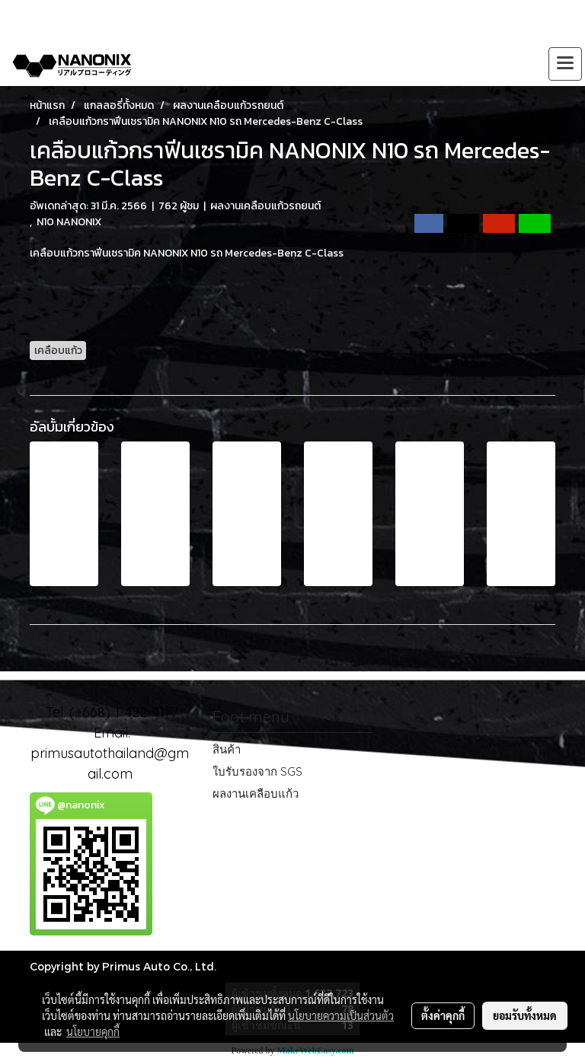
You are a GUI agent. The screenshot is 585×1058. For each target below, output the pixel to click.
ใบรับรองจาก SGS (257, 771)
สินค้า (227, 749)
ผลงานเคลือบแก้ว (256, 793)
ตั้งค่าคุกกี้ (443, 1015)
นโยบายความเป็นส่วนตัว (341, 1015)
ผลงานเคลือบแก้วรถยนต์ (265, 206)
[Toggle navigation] (565, 64)
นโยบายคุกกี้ (93, 1031)
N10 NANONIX (69, 222)
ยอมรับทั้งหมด (525, 1015)
